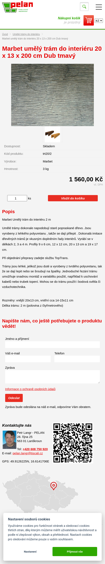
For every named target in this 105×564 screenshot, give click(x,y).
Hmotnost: (11, 169)
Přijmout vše (75, 551)
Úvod (5, 34)
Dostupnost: (12, 146)
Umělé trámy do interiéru (26, 34)
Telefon (59, 353)
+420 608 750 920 (35, 449)
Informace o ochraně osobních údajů (30, 389)
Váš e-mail (12, 353)
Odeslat (14, 398)
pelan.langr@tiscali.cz (28, 453)
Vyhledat (84, 7)
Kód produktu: (13, 153)
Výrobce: (10, 161)
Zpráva (10, 367)
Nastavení (30, 551)
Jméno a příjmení (17, 338)
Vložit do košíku (73, 198)
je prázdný (69, 20)
